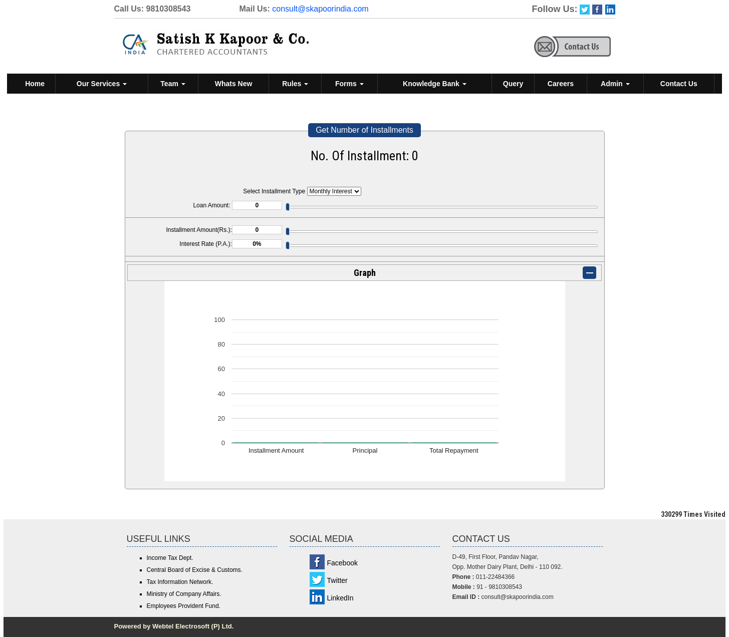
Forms (349, 84)
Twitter (337, 580)
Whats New (234, 84)
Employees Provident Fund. (183, 605)
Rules (295, 84)
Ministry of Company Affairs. (184, 593)
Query (513, 84)
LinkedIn (340, 598)
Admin (615, 84)
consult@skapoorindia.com (320, 9)
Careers (561, 84)
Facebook (342, 563)
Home (35, 84)
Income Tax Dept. (170, 557)
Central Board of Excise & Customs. (194, 569)
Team (172, 84)
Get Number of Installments (364, 130)
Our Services (102, 84)
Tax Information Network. (180, 581)
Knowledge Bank (434, 84)
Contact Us (678, 84)
